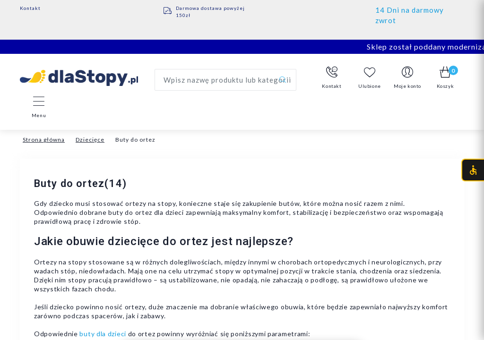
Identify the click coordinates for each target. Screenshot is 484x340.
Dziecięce (90, 139)
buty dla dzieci (102, 334)
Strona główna (44, 139)
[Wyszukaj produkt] (225, 80)
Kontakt (30, 8)
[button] (332, 78)
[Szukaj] (282, 80)
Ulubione (370, 78)
